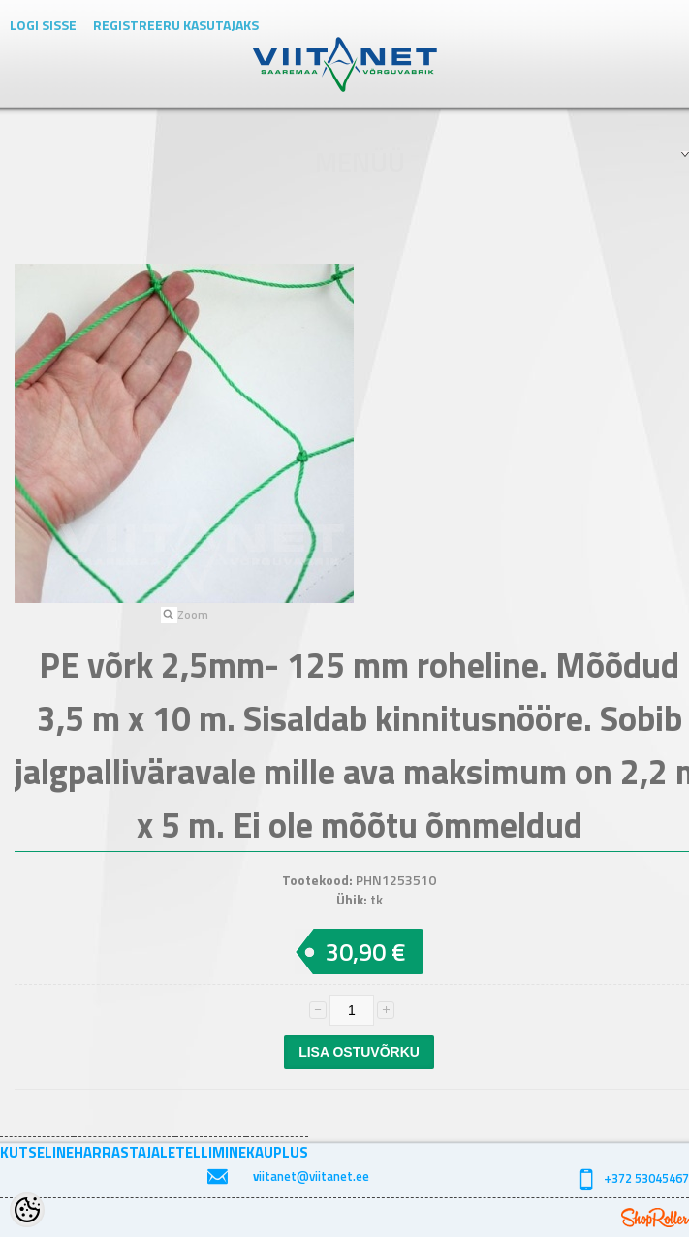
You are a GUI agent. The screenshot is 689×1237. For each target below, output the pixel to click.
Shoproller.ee (655, 1217)
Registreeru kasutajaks (176, 25)
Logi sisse (43, 25)
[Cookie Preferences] (27, 1209)
